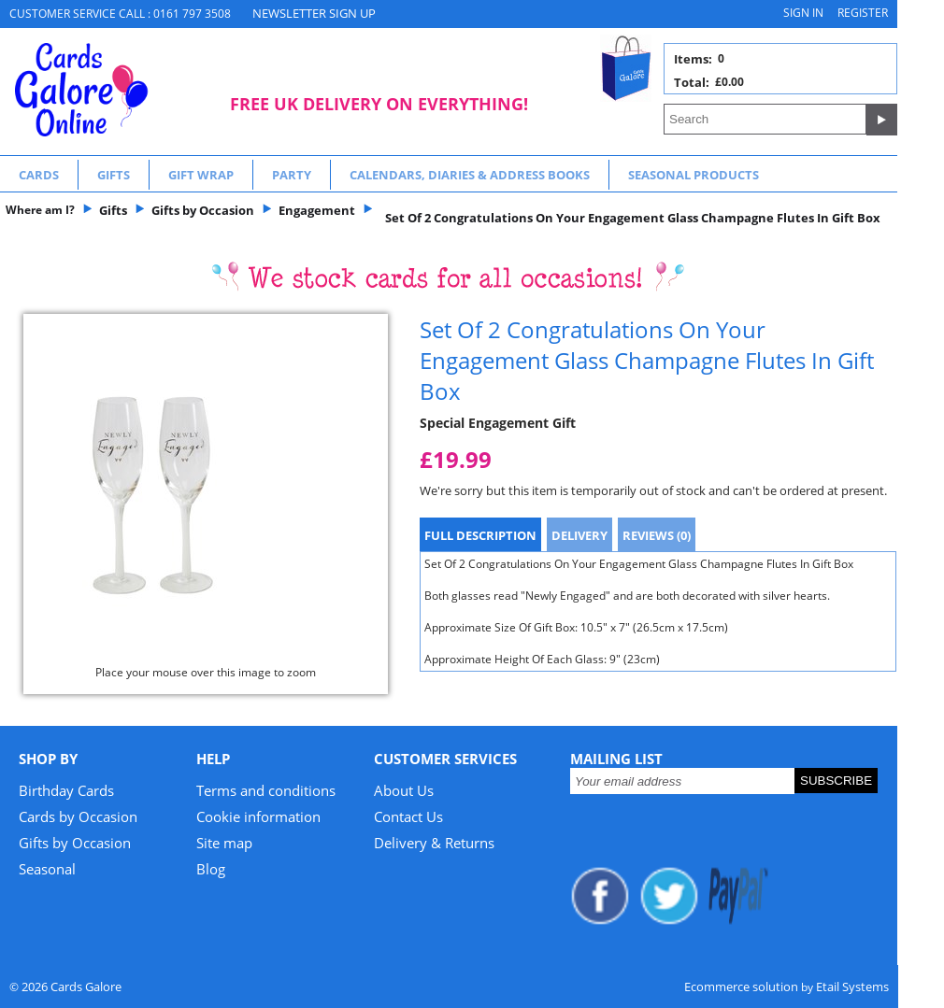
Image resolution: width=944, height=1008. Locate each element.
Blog (210, 868)
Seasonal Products (693, 174)
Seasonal (47, 868)
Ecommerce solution (741, 986)
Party (291, 174)
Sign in (803, 13)
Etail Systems (852, 986)
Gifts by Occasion (75, 842)
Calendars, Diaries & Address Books (470, 174)
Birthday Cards (66, 790)
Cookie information (258, 816)
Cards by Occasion (78, 816)
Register (862, 13)
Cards (39, 174)
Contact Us (408, 816)
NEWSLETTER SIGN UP (314, 13)
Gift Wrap (201, 174)
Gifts (113, 174)
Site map (224, 842)
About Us (404, 790)
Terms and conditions (266, 790)
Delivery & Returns (434, 842)
